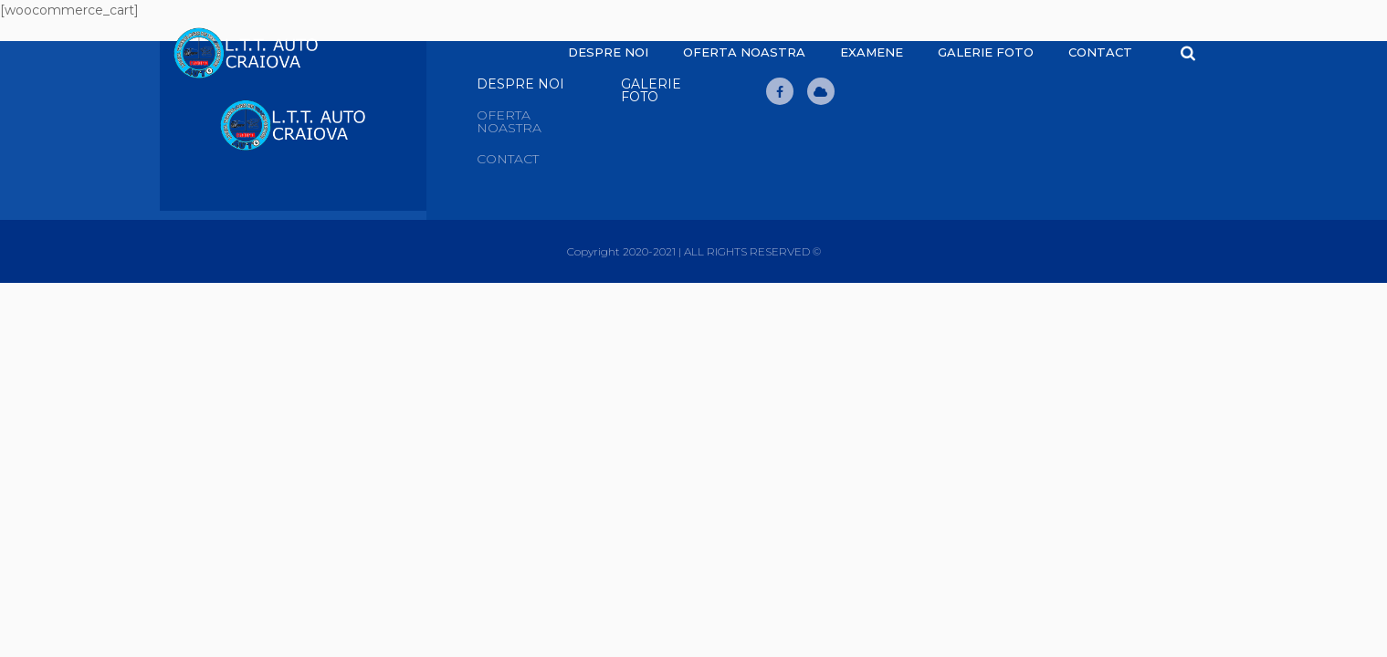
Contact (1100, 52)
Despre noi (608, 52)
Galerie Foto (986, 52)
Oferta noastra (744, 52)
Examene (871, 52)
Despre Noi (520, 84)
